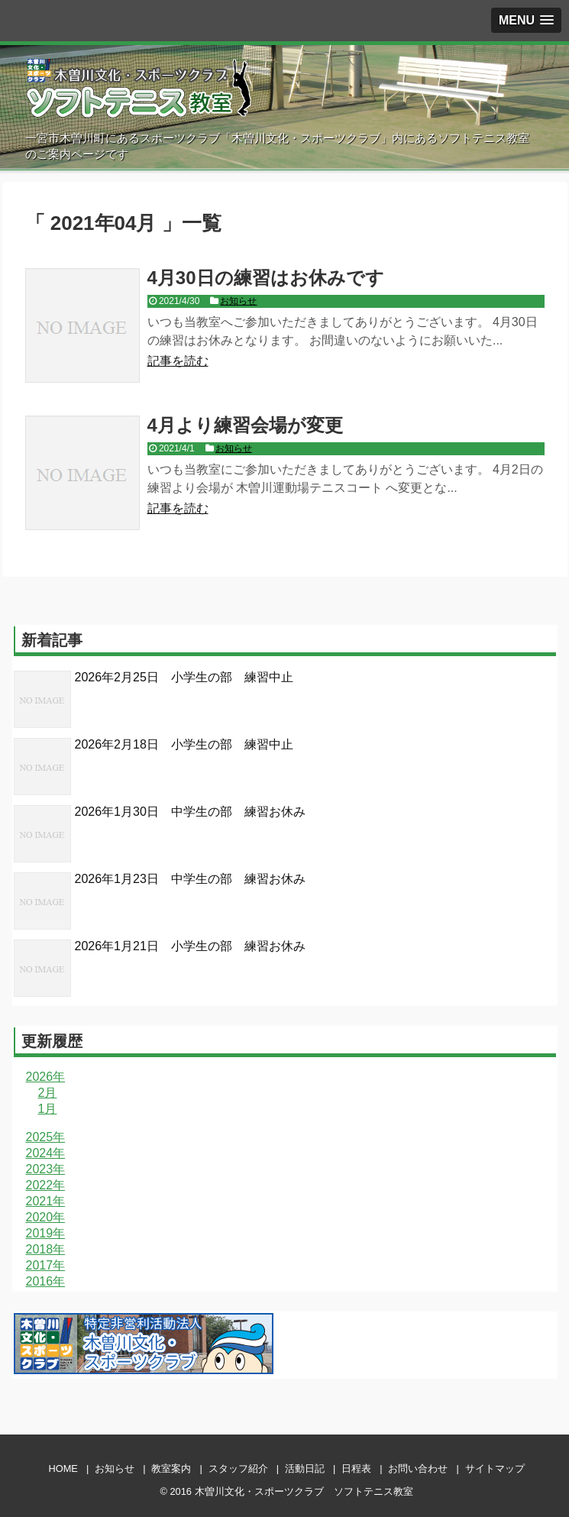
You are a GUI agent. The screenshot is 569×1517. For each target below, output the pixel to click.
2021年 (46, 1201)
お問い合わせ (418, 1468)
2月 (47, 1092)
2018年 (46, 1249)
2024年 (46, 1153)
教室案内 (171, 1468)
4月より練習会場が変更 (245, 425)
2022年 (46, 1185)
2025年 (46, 1136)
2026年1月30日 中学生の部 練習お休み (190, 811)
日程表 (356, 1468)
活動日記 (305, 1468)
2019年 (46, 1233)
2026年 (46, 1076)
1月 (47, 1108)
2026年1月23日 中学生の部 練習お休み (190, 878)
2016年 (46, 1281)
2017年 (46, 1265)
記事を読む (178, 360)
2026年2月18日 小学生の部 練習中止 (184, 744)
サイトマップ (495, 1468)
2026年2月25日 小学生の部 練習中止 (184, 677)
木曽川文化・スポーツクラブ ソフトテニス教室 (304, 1491)
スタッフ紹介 (238, 1468)
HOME (62, 1468)
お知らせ (238, 301)
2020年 (46, 1217)
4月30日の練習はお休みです (265, 277)
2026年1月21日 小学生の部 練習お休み (190, 946)
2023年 (46, 1169)
